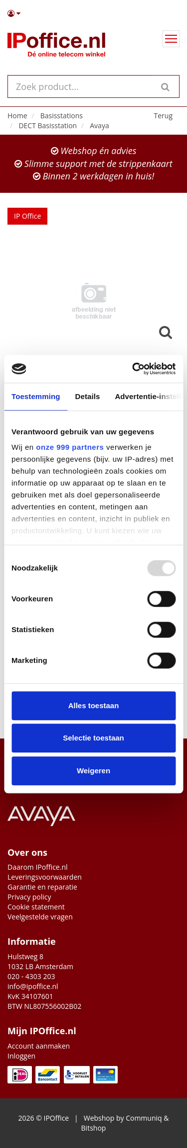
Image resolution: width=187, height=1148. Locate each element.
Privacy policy (29, 897)
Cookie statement (36, 906)
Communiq (144, 1118)
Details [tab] (87, 396)
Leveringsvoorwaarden (44, 877)
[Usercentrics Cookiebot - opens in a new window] (133, 368)
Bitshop (93, 1128)
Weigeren (93, 770)
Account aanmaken (38, 1046)
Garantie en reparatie (42, 887)
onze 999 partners (70, 447)
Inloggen (21, 1056)
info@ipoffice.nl (32, 986)
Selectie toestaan (93, 738)
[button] (93, 13)
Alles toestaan (93, 705)
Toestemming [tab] (35, 396)
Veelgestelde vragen (40, 916)
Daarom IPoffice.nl (37, 867)
